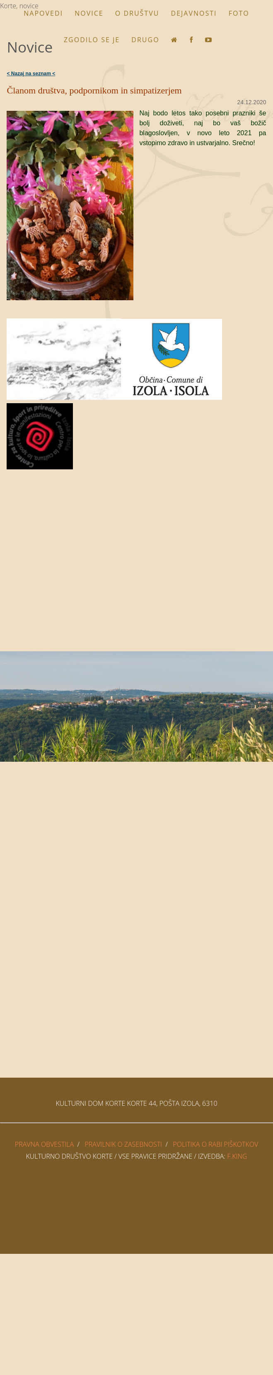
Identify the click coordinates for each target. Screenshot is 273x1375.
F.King (237, 1156)
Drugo (145, 39)
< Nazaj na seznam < (31, 74)
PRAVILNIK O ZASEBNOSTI (123, 1144)
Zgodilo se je (92, 39)
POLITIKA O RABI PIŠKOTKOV (215, 1144)
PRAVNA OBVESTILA (44, 1144)
